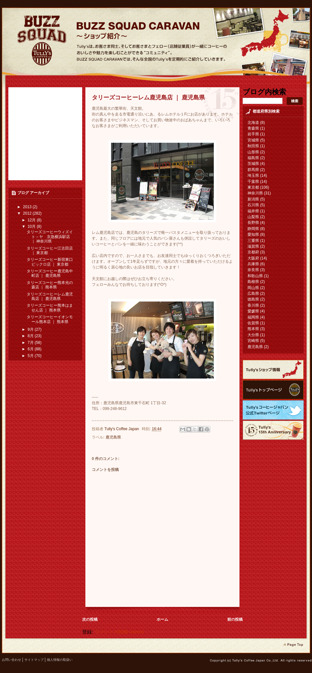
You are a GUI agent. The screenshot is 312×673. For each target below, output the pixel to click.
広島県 (253, 293)
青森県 (253, 128)
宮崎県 (253, 340)
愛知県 (253, 234)
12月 (32, 220)
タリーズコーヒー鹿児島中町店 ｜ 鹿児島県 (50, 273)
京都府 (253, 252)
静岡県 (253, 228)
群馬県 (253, 169)
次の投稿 (90, 619)
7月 (31, 342)
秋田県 (253, 146)
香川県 (253, 305)
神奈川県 (255, 193)
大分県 (253, 335)
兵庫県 (253, 264)
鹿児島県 (113, 437)
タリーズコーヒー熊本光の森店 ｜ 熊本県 (50, 284)
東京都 (253, 187)
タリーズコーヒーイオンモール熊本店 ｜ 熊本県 (50, 319)
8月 (31, 336)
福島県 (253, 158)
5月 (31, 356)
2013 (28, 207)
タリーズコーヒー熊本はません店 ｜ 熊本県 (50, 307)
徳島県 (253, 299)
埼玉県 (253, 175)
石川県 (253, 205)
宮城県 (253, 140)
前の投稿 (235, 619)
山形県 (253, 152)
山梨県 (253, 217)
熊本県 (253, 329)
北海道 (253, 122)
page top (293, 644)
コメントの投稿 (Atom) (118, 632)
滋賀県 (253, 246)
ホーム (162, 619)
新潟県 (253, 199)
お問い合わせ (11, 659)
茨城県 (253, 163)
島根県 (253, 281)
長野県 (253, 222)
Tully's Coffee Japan (122, 429)
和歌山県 (255, 276)
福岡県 (253, 317)
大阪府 (253, 258)
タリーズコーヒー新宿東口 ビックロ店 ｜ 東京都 (50, 261)
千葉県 (253, 181)
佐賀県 (253, 323)
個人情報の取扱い (60, 659)
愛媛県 (253, 311)
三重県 (253, 240)
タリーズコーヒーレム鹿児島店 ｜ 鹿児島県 (50, 296)
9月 (31, 329)
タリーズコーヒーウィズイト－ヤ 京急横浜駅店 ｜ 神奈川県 (50, 236)
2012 (28, 213)
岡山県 (253, 287)
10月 (32, 226)
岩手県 (253, 134)
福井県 (253, 211)
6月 (31, 349)
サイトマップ (34, 659)
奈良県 (253, 270)
